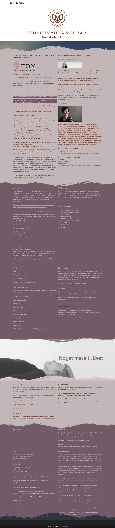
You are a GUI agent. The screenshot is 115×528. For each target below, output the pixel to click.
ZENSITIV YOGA (17, 3)
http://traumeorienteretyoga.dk (42, 77)
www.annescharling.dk (77, 148)
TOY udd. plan (41, 139)
